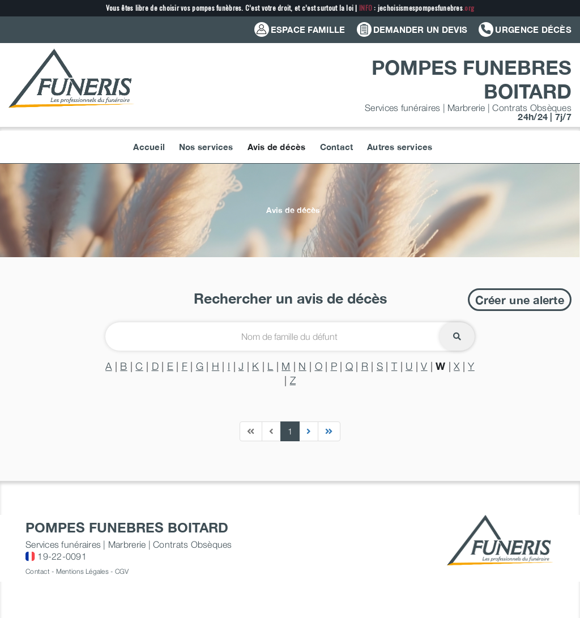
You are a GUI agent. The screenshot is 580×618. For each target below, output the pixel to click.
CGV (122, 571)
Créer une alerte (519, 299)
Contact (37, 571)
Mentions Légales (82, 571)
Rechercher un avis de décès (290, 298)
